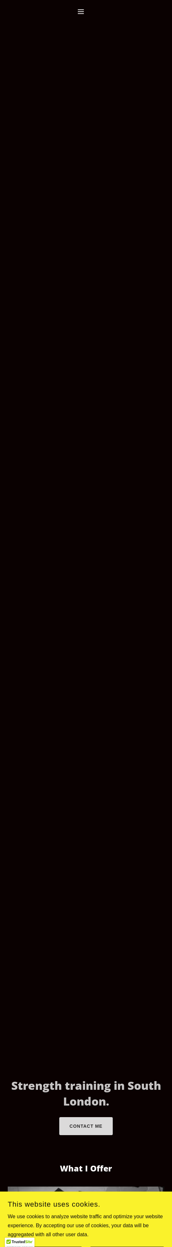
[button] (86, 11)
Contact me (86, 1126)
